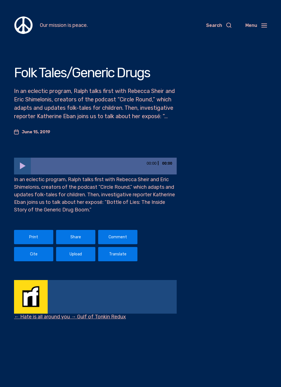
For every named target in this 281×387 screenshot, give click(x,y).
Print (33, 237)
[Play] (22, 166)
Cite (34, 254)
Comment (118, 237)
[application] (95, 166)
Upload (76, 254)
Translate (117, 254)
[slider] (104, 166)
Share (75, 237)
